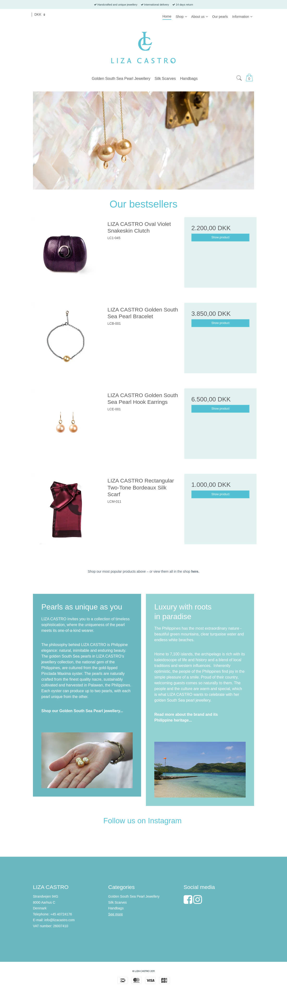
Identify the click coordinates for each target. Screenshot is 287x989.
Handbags (116, 908)
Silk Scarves (117, 902)
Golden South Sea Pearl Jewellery (133, 896)
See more (115, 914)
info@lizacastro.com (59, 920)
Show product (221, 237)
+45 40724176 (61, 914)
